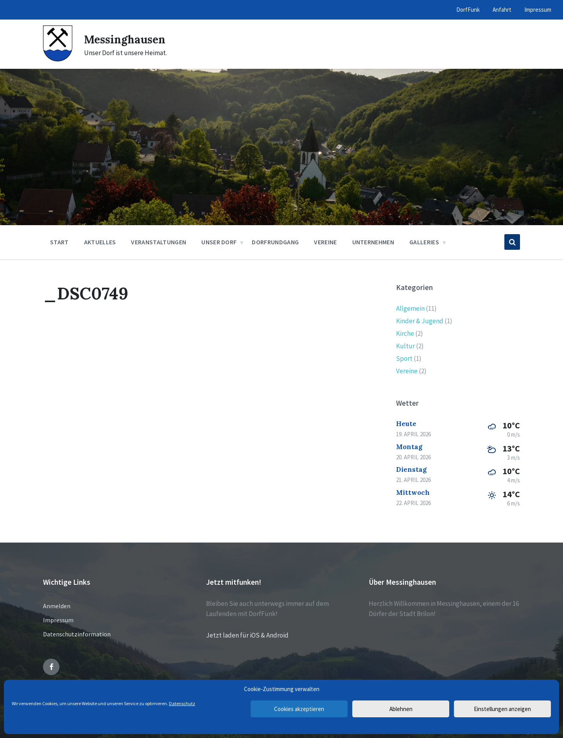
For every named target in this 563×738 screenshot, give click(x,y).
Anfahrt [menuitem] (502, 9)
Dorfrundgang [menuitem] (275, 242)
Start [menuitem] (59, 242)
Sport (404, 358)
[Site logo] (57, 59)
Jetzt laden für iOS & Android (247, 635)
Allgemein (410, 308)
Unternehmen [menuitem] (373, 242)
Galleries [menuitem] (424, 242)
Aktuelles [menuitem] (100, 242)
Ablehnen (400, 709)
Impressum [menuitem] (537, 9)
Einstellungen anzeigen (502, 709)
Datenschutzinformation (77, 634)
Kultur (405, 346)
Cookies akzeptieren (299, 709)
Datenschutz (182, 703)
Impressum (58, 620)
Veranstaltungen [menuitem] (158, 242)
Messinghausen (127, 39)
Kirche (405, 333)
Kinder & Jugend (419, 321)
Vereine (407, 371)
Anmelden (56, 606)
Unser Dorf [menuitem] (219, 242)
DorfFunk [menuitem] (468, 9)
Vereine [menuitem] (325, 242)
